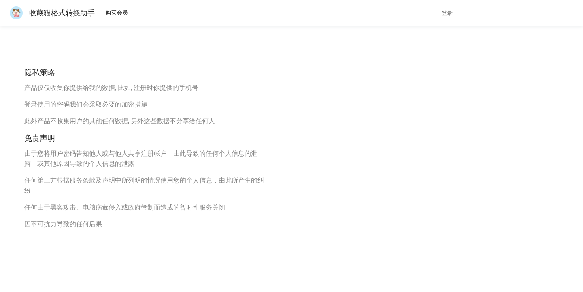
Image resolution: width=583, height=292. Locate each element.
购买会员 (116, 12)
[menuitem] (116, 13)
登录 (447, 13)
